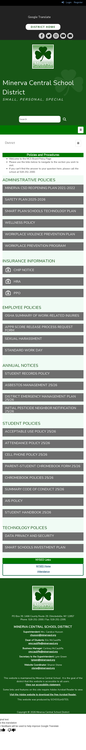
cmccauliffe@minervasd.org (43, 651)
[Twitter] (49, 36)
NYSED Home (43, 566)
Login (67, 2)
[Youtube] (63, 36)
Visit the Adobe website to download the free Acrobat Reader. (43, 694)
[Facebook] (42, 36)
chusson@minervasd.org (43, 635)
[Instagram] (56, 36)
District (10, 143)
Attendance (43, 571)
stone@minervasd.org (43, 668)
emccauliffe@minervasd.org (43, 643)
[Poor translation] (11, 730)
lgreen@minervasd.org (43, 660)
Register (78, 2)
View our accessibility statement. (43, 684)
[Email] (70, 36)
